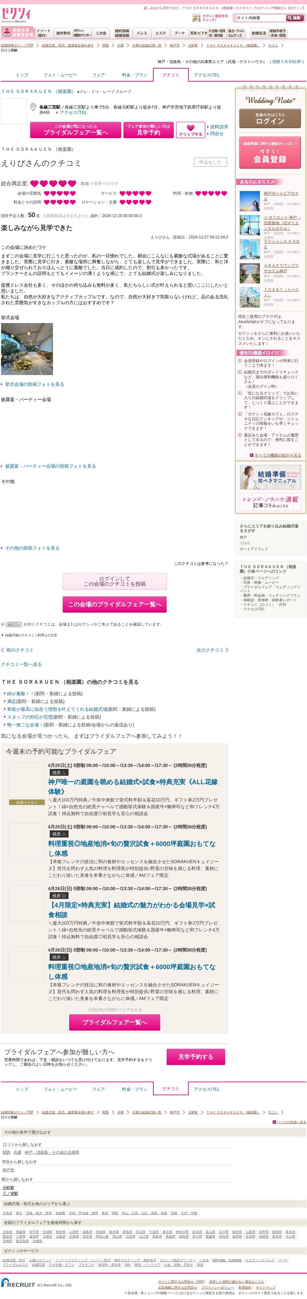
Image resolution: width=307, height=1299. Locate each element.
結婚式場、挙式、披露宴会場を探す (68, 45)
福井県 (237, 1232)
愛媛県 (210, 1236)
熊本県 (277, 1236)
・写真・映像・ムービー (259, 582)
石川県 (224, 1232)
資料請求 (219, 126)
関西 (105, 45)
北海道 (7, 1213)
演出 (127, 1265)
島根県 (170, 1236)
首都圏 (60, 1213)
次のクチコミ (210, 650)
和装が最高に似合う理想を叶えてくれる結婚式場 (57, 709)
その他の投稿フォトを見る (32, 548)
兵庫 (120, 45)
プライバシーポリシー (217, 1287)
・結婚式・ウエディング (259, 578)
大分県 (290, 1236)
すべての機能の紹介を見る (278, 455)
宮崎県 (7, 1241)
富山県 (210, 1232)
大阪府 (61, 1236)
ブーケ (283, 1260)
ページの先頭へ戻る (291, 1122)
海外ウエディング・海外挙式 (135, 1260)
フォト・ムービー (60, 74)
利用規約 (244, 1287)
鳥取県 (157, 1236)
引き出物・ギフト (62, 1265)
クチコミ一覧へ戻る (21, 664)
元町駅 (193, 45)
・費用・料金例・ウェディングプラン (270, 595)
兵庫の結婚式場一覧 (146, 45)
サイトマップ (265, 1287)
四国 (174, 1213)
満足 (11, 701)
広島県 (130, 1236)
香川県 (197, 1236)
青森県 (21, 1232)
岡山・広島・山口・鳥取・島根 (144, 1213)
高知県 (224, 1236)
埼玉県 (141, 1232)
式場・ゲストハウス (245, 61)
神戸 (243, 537)
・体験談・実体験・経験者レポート (268, 600)
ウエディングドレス (260, 1260)
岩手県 (34, 1232)
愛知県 (7, 1236)
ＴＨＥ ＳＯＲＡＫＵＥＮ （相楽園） (233, 45)
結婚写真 (38, 1265)
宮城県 (47, 1232)
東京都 (167, 1232)
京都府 (47, 1236)
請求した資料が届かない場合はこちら (236, 1281)
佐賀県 (250, 1236)
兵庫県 (74, 1236)
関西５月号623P (286, 61)
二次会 (204, 1260)
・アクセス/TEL (252, 609)
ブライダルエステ (16, 1265)
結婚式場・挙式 (14, 1260)
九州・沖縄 (189, 1213)
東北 (19, 1213)
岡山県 (117, 1236)
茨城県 (101, 1232)
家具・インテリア (147, 1265)
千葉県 (154, 1232)
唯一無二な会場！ (25, 724)
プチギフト (86, 1265)
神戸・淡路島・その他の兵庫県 (185, 61)
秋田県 (61, 1232)
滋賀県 (34, 1236)
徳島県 (184, 1236)
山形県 (74, 1232)
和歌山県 (102, 1236)
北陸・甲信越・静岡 (83, 1213)
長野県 (264, 1232)
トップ (22, 74)
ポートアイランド (254, 549)
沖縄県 (37, 1241)
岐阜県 (290, 1232)
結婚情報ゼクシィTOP (17, 45)
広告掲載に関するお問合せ (177, 1287)
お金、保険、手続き (178, 1265)
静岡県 (277, 1232)
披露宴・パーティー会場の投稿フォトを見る (50, 466)
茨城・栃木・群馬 (39, 1213)
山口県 (144, 1236)
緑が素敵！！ (20, 693)
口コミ (273, 45)
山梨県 (250, 1232)
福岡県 (237, 1236)
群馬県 (127, 1232)
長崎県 (264, 1236)
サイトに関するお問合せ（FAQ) (181, 1281)
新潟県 (197, 1232)
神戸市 (175, 45)
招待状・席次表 (109, 1265)
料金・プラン (134, 74)
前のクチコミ (20, 650)
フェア (98, 74)
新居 (200, 1265)
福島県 (87, 1232)
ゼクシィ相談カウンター (178, 1260)
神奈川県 (182, 1232)
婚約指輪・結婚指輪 (227, 1260)
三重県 (21, 1236)
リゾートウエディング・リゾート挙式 (82, 1260)
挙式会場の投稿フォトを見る (34, 384)
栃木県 (114, 1232)
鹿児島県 (22, 1241)
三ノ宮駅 (10, 1193)
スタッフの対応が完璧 (30, 717)
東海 (105, 1213)
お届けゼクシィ (40, 1260)
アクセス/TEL (207, 74)
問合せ (217, 133)
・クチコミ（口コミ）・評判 (263, 604)
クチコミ (171, 76)
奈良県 (87, 1236)
